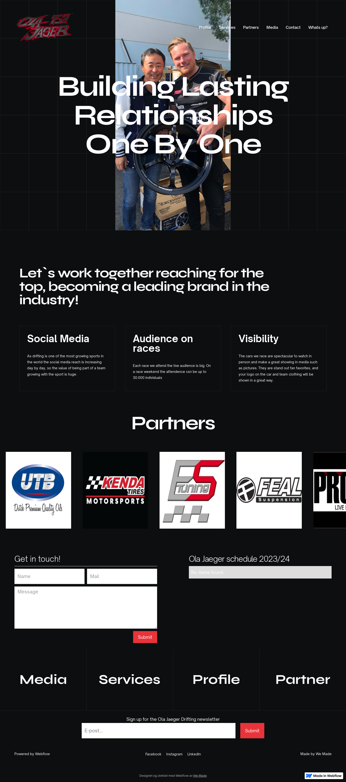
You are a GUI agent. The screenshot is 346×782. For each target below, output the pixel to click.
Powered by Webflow (32, 754)
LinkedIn (194, 754)
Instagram (174, 754)
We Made (200, 775)
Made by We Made (316, 754)
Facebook (153, 754)
